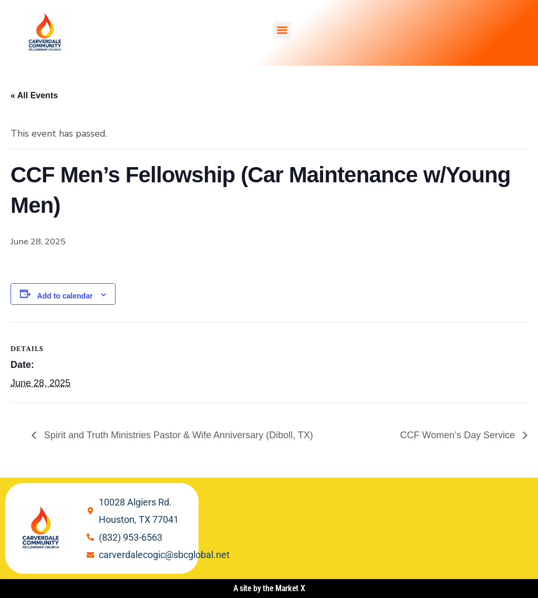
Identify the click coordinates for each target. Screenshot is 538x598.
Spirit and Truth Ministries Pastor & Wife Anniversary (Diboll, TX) (177, 435)
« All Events (34, 95)
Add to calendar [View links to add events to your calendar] (65, 296)
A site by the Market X (269, 588)
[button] (282, 30)
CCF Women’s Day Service (459, 435)
